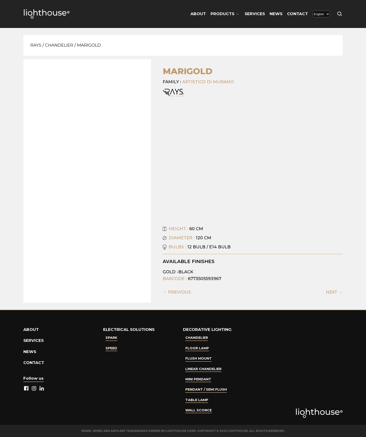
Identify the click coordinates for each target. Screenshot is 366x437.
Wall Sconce (198, 410)
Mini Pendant (198, 379)
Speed (111, 348)
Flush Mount (198, 358)
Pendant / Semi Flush (206, 389)
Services (255, 13)
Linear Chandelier (203, 369)
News (276, 13)
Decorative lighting (207, 329)
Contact (297, 13)
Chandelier (59, 45)
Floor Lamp (197, 348)
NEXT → (334, 292)
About (198, 13)
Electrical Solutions (129, 329)
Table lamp (196, 400)
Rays (35, 45)
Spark (111, 338)
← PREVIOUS (177, 292)
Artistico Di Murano (208, 81)
